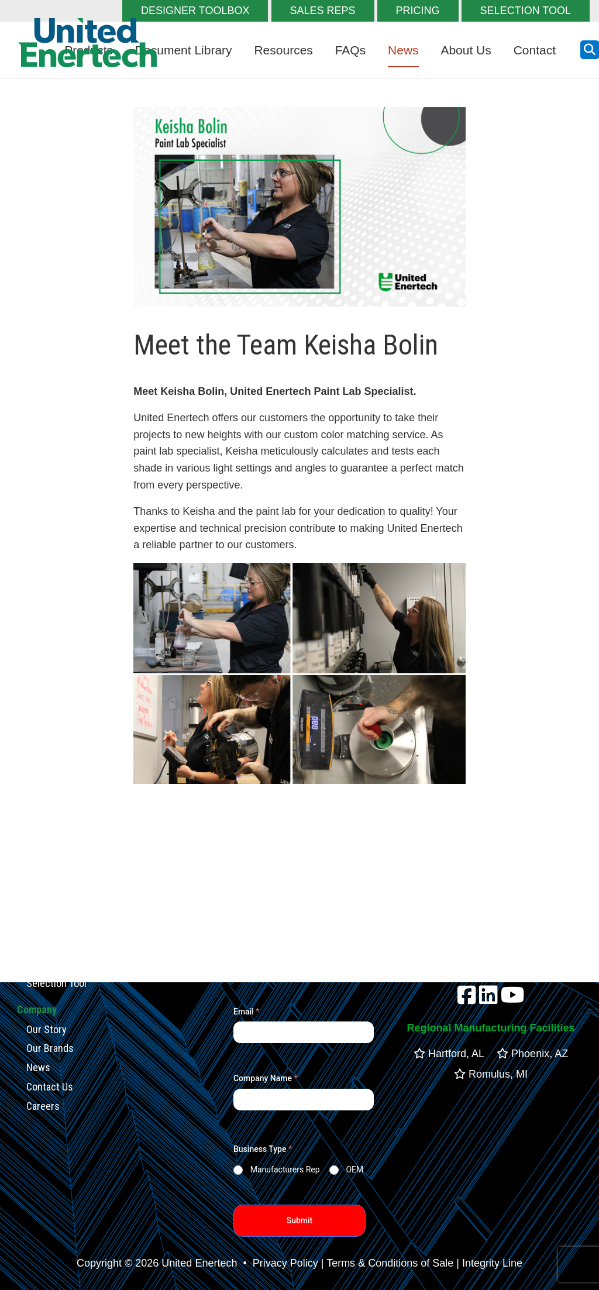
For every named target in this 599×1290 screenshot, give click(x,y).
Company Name (265, 1078)
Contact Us (49, 1087)
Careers (43, 1105)
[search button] (589, 49)
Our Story (46, 1029)
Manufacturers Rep (285, 1169)
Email (246, 1011)
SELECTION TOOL (525, 10)
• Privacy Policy (279, 1263)
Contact (535, 50)
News (403, 50)
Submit (300, 1220)
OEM (354, 1169)
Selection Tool (56, 983)
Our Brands (50, 1048)
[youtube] (513, 999)
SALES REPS (323, 10)
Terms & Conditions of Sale (389, 1263)
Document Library (183, 50)
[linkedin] (488, 999)
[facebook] (466, 999)
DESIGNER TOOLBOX (195, 10)
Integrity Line (492, 1263)
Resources (283, 50)
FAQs (350, 50)
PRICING (418, 10)
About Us (465, 50)
